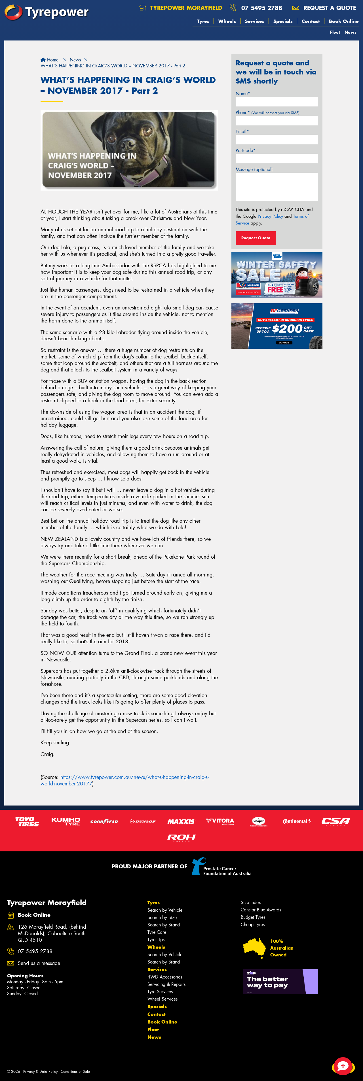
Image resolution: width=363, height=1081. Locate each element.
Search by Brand (163, 925)
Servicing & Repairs (166, 984)
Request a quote (324, 7)
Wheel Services (162, 999)
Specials (283, 21)
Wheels (227, 21)
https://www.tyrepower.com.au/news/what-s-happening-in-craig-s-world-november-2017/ (125, 780)
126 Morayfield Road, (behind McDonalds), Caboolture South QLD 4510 (52, 933)
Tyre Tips (155, 940)
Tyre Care (156, 932)
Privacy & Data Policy (40, 1071)
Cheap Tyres (253, 925)
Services (254, 21)
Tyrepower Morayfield (180, 7)
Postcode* (246, 150)
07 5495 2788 (261, 7)
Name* (243, 94)
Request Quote (255, 237)
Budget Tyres (253, 917)
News (350, 32)
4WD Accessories (164, 977)
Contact (311, 21)
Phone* (267, 113)
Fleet (335, 32)
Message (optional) (254, 169)
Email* (242, 131)
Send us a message (39, 963)
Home (49, 60)
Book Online (344, 21)
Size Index (251, 902)
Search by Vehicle (164, 910)
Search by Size (162, 917)
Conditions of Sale (75, 1071)
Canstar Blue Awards (261, 910)
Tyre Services (160, 992)
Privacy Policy (270, 216)
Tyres (203, 21)
